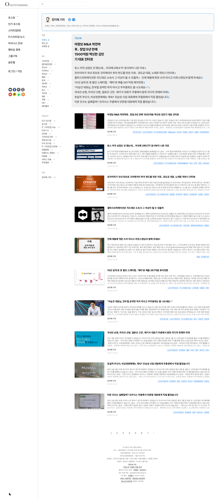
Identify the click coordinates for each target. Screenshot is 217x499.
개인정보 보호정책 (138, 478)
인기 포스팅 (14, 24)
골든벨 (11, 62)
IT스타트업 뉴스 (16, 37)
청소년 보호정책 (126, 481)
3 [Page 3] (123, 433)
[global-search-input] (63, 4)
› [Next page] (153, 433)
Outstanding (16, 4)
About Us (132, 464)
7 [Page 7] (148, 433)
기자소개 (126, 467)
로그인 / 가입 (15, 71)
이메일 (135, 470)
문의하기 (143, 470)
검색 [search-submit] (42, 4)
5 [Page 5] (135, 433)
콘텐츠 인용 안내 (136, 467)
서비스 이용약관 (125, 478)
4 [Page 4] (129, 433)
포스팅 (11, 17)
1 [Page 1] (111, 433)
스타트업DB (14, 30)
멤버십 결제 (14, 49)
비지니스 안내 (15, 43)
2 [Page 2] (117, 433)
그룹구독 (12, 56)
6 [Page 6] (141, 433)
